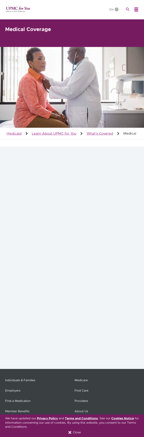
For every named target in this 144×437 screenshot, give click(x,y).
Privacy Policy (47, 418)
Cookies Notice (122, 418)
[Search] (128, 9)
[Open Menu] (136, 9)
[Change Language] (114, 9)
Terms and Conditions (81, 418)
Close (74, 432)
